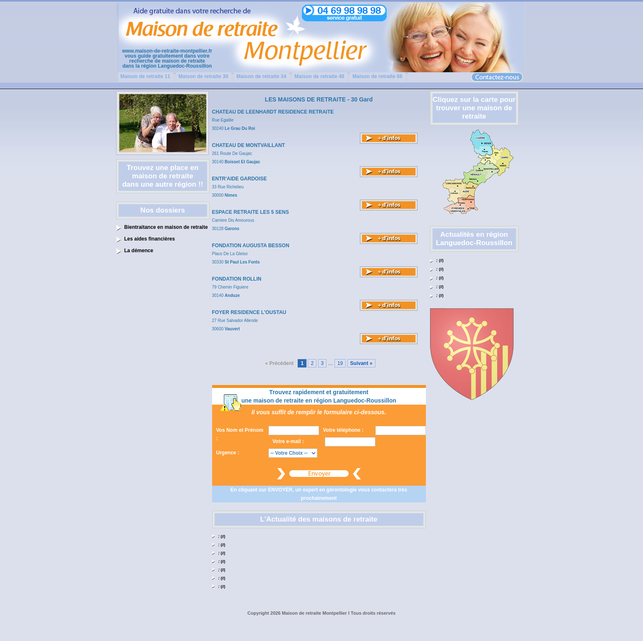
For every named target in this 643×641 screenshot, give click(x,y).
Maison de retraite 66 (377, 76)
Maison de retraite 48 (319, 76)
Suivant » (361, 363)
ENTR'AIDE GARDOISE (239, 179)
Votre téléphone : (343, 430)
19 (340, 363)
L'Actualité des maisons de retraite (318, 519)
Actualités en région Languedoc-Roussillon (474, 239)
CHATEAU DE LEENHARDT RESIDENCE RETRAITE (273, 112)
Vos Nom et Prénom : (239, 434)
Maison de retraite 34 (261, 76)
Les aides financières (149, 239)
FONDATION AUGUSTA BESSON (250, 245)
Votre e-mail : (288, 441)
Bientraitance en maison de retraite (166, 227)
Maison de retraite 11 (145, 76)
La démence (138, 250)
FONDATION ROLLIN (236, 279)
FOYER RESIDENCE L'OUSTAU (249, 312)
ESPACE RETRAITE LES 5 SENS (250, 212)
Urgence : (227, 453)
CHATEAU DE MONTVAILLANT (248, 145)
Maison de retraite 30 (203, 76)
